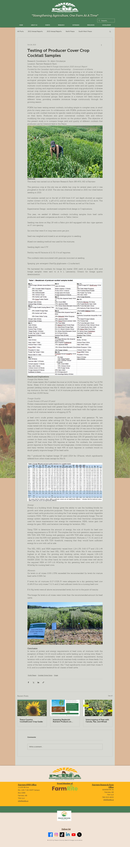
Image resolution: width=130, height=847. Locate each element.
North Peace (70, 31)
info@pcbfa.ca (23, 801)
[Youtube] (73, 834)
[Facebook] (50, 834)
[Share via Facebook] (28, 682)
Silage (56, 675)
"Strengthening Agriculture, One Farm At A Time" (65, 15)
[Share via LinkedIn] (38, 682)
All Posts (20, 31)
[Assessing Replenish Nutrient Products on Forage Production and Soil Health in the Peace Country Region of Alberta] (65, 708)
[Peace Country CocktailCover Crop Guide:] (32, 708)
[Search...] (105, 21)
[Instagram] (56, 834)
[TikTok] (62, 834)
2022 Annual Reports (35, 31)
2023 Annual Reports (54, 31)
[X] (79, 834)
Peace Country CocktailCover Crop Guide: (31, 721)
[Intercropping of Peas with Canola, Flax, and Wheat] (98, 708)
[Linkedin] (68, 834)
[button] (110, 31)
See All (110, 696)
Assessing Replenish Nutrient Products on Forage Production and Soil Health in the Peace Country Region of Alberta (64, 721)
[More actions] (101, 45)
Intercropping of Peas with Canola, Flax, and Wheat (97, 721)
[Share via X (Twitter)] (33, 682)
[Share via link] (43, 682)
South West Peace (85, 31)
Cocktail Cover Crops (45, 675)
